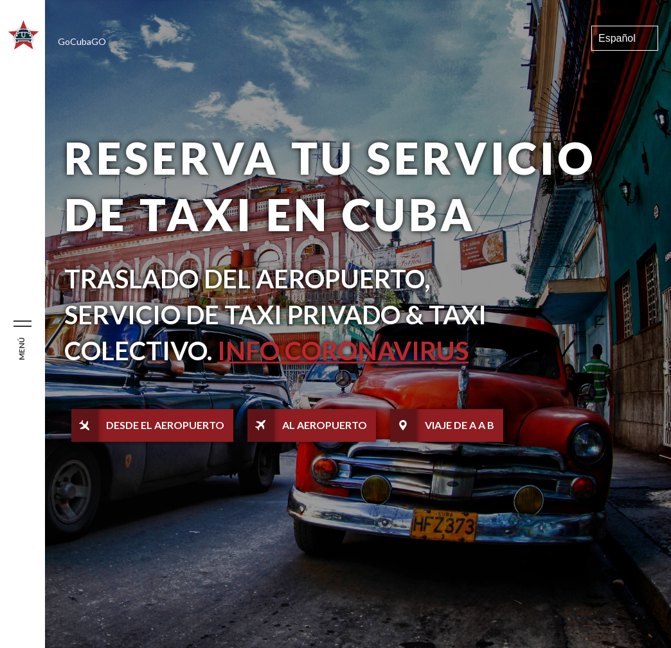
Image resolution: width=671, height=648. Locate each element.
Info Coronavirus (343, 350)
